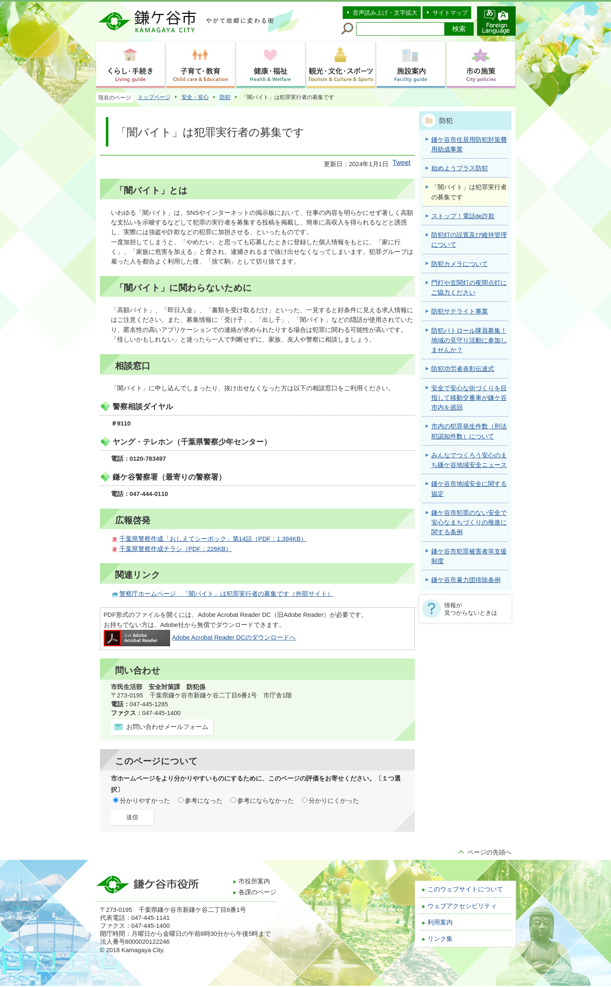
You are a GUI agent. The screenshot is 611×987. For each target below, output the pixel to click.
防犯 (225, 97)
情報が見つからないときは (470, 609)
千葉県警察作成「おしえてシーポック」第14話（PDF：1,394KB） (213, 538)
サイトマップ (450, 12)
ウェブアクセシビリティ (462, 906)
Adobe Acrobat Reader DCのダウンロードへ (200, 637)
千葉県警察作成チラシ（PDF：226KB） (175, 549)
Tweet (402, 162)
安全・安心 (195, 97)
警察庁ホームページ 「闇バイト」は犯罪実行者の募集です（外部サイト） (226, 593)
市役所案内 (254, 881)
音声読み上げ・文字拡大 (385, 12)
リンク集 (440, 938)
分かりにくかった (334, 800)
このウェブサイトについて (465, 889)
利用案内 (440, 922)
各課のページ (257, 892)
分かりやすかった (145, 800)
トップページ (154, 97)
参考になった (204, 800)
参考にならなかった (265, 800)
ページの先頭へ (489, 852)
